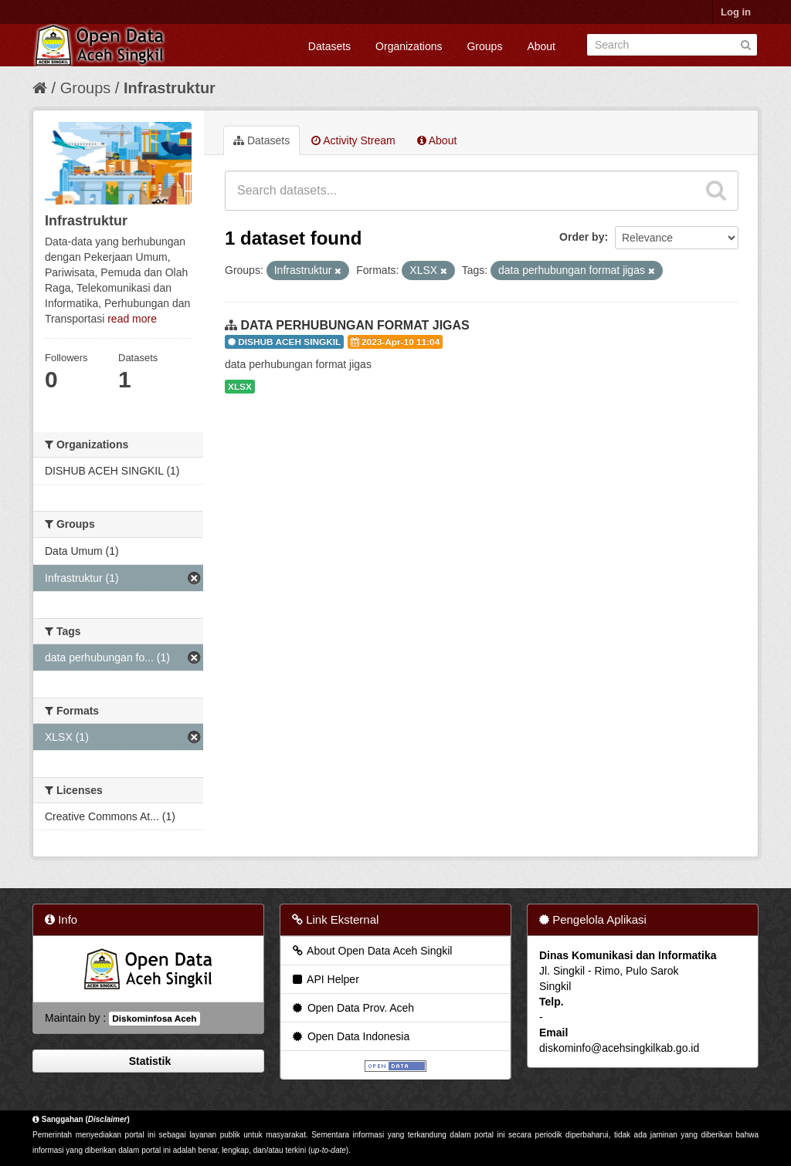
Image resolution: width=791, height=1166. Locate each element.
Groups (484, 46)
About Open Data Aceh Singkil (371, 951)
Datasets (329, 46)
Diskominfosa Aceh (154, 1018)
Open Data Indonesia (349, 1036)
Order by (581, 237)
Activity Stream (353, 140)
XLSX (240, 386)
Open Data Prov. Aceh (352, 1008)
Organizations (408, 46)
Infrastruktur (170, 87)
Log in (736, 12)
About (541, 46)
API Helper (324, 979)
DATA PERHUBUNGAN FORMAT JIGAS (354, 325)
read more (132, 319)
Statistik (148, 1061)
